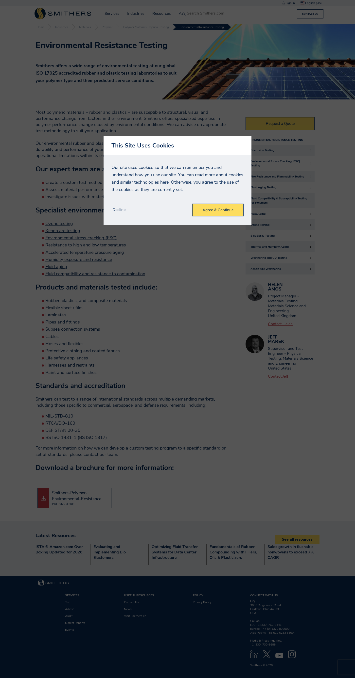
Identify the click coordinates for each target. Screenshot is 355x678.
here (164, 182)
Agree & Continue (217, 210)
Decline (118, 209)
